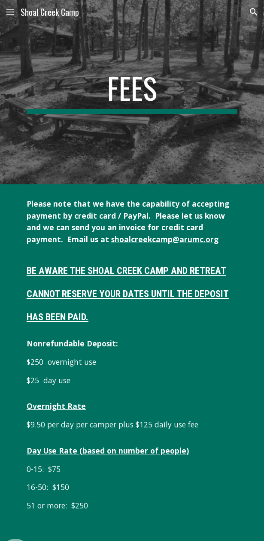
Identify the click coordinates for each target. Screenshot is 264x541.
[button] (10, 12)
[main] (132, 92)
